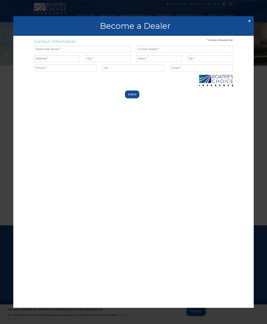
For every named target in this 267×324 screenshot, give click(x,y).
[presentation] (60, 80)
